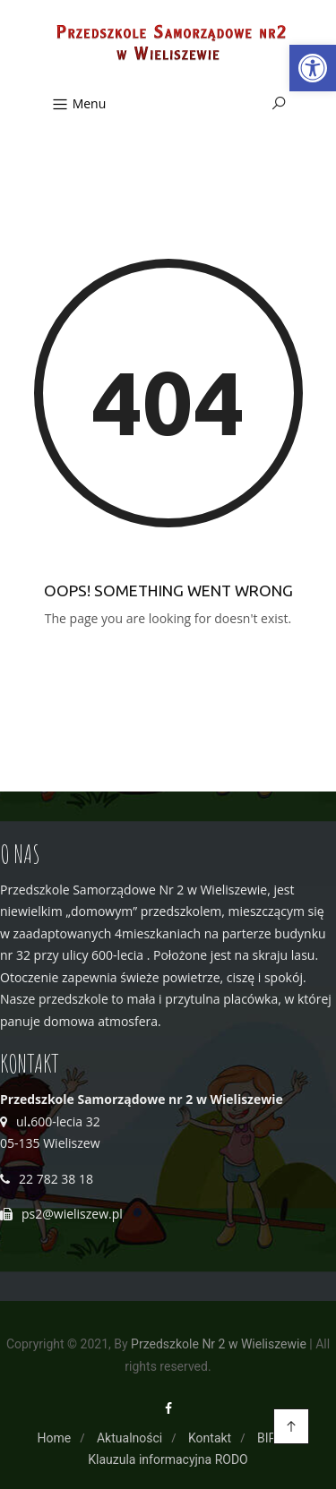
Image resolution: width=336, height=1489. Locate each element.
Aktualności (129, 1438)
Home (55, 1438)
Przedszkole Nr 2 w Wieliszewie (218, 1344)
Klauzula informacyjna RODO (168, 1459)
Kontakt (209, 1438)
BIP (266, 1438)
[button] (312, 68)
